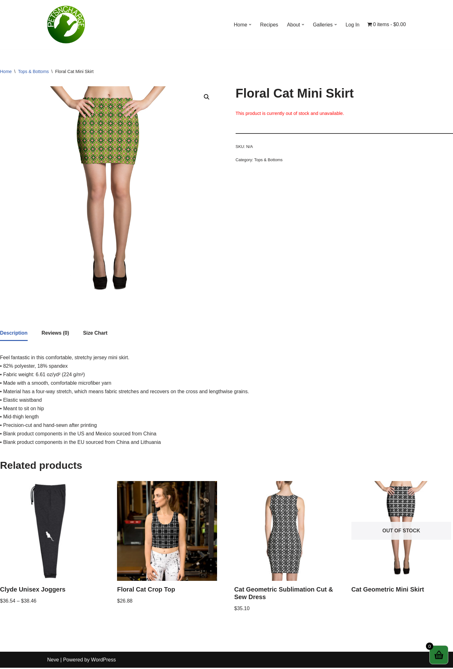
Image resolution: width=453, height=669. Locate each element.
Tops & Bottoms (33, 71)
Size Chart (95, 333)
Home (6, 71)
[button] (249, 24)
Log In (352, 24)
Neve (53, 661)
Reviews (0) (55, 333)
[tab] (14, 333)
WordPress (103, 661)
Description (14, 333)
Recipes (269, 24)
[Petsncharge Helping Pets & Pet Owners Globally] (66, 24)
